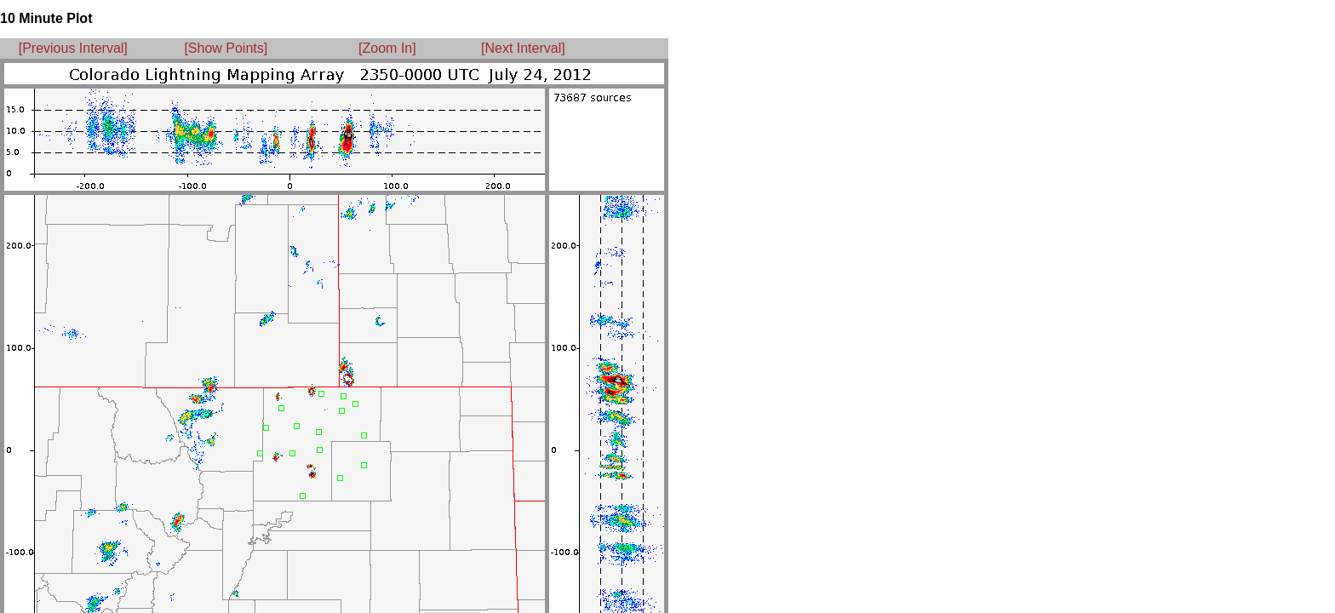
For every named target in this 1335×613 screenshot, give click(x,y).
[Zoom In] (387, 48)
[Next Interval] (523, 48)
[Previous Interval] (73, 48)
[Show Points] (225, 48)
